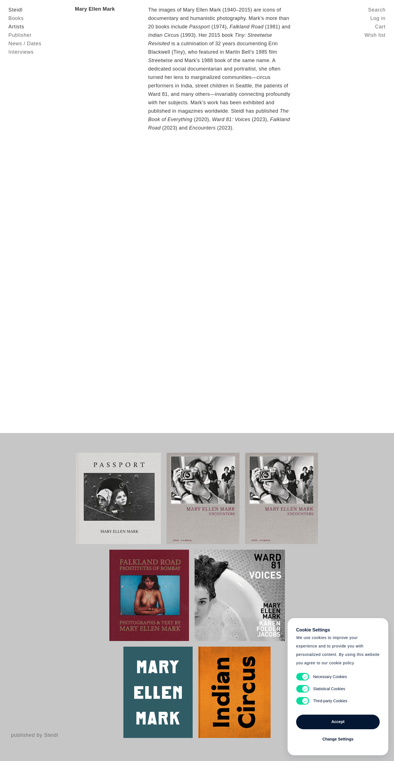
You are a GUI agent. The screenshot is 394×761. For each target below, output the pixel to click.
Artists (16, 27)
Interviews (21, 52)
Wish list (375, 35)
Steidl (15, 10)
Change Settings (337, 739)
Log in (378, 18)
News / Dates (25, 43)
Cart (380, 27)
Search (377, 10)
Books (16, 18)
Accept (338, 721)
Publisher (20, 35)
